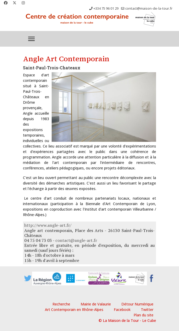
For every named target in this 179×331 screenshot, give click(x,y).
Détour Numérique (137, 304)
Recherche (61, 304)
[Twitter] (14, 2)
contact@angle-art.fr (76, 240)
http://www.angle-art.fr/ (47, 225)
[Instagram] (23, 2)
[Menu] (31, 39)
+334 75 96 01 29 (105, 8)
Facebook (122, 309)
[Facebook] (6, 2)
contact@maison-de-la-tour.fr (148, 8)
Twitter (147, 309)
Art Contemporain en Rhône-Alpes (74, 309)
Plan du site (143, 314)
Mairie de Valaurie (96, 304)
